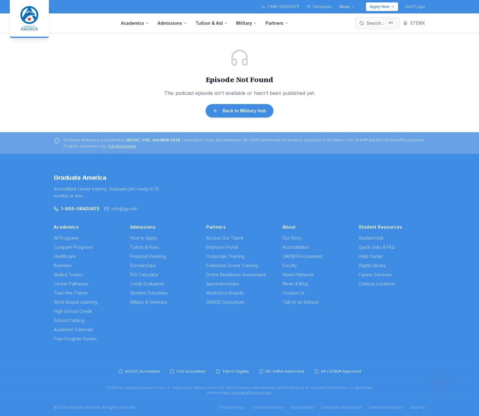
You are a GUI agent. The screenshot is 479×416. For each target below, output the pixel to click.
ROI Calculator (144, 274)
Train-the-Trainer (71, 292)
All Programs (66, 238)
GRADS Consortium (225, 302)
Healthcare (65, 256)
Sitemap (417, 407)
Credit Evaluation (147, 283)
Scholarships (143, 265)
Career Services (375, 274)
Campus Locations (377, 283)
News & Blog (295, 283)
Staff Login (415, 6)
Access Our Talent (224, 238)
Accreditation (296, 247)
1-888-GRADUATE (76, 208)
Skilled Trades (68, 274)
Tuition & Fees (144, 247)
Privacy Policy (232, 407)
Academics (135, 23)
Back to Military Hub (239, 110)
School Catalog (69, 320)
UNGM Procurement (303, 256)
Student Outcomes (148, 292)
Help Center (371, 256)
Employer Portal (222, 247)
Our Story (292, 238)
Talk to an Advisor (301, 302)
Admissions (172, 23)
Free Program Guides (75, 338)
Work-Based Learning (75, 302)
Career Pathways (71, 283)
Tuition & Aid (212, 23)
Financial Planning (148, 256)
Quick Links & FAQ (377, 247)
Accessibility (302, 407)
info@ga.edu (120, 208)
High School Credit (73, 311)
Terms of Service (267, 407)
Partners (276, 23)
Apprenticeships (222, 283)
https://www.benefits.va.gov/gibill (246, 392)
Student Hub (371, 238)
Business (62, 265)
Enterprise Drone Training (232, 265)
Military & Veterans (148, 302)
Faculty (290, 265)
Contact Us (294, 292)
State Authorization (386, 407)
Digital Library (372, 265)
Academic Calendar (73, 329)
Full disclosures (122, 146)
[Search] (377, 23)
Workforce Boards (224, 292)
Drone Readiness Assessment (236, 274)
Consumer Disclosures (341, 407)
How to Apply (143, 238)
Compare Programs (73, 247)
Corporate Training (225, 256)
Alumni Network (298, 274)
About (347, 6)
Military (246, 23)
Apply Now (382, 6)
